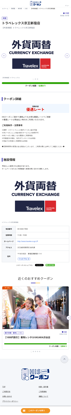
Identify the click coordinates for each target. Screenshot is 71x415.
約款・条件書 (43, 387)
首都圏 (13, 8)
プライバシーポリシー (10, 401)
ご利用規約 (43, 392)
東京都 (20, 8)
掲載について (43, 396)
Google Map (23, 259)
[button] (33, 79)
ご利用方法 (6, 392)
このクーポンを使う (36, 410)
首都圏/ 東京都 (63, 333)
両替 (4, 18)
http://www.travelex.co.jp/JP (27, 241)
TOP (3, 387)
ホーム (6, 8)
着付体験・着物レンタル (14, 333)
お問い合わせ (7, 396)
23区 (26, 8)
